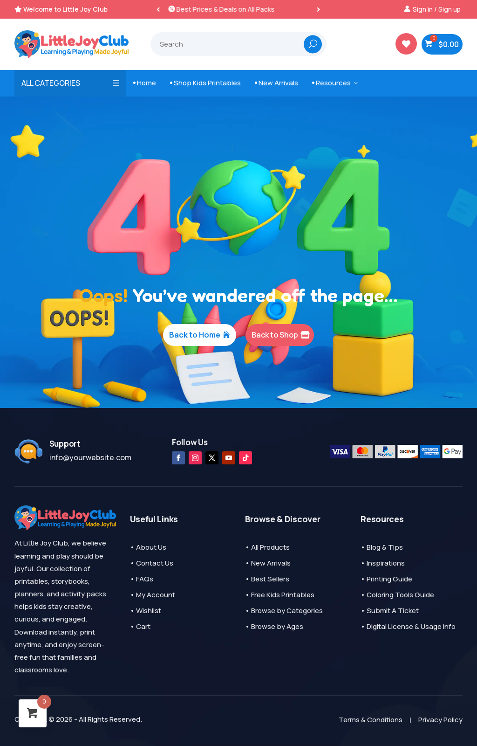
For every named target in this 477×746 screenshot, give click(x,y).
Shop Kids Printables (205, 83)
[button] (318, 9)
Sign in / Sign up (437, 9)
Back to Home (194, 335)
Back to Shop (275, 335)
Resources (335, 83)
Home (144, 83)
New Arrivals (276, 83)
